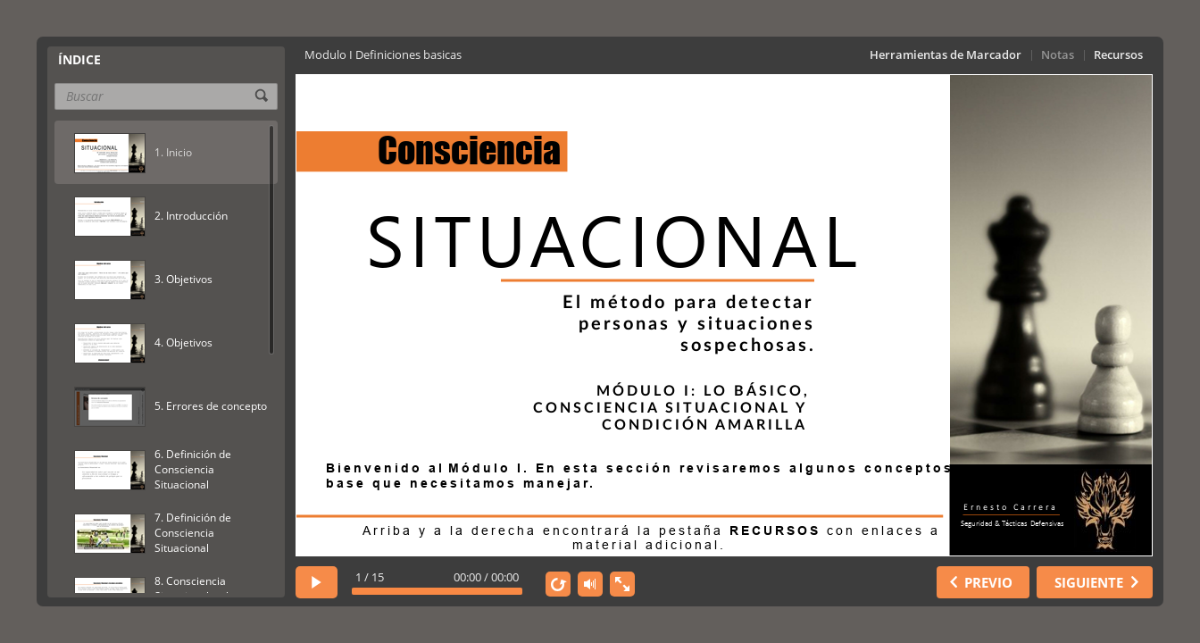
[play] (317, 582)
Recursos (1118, 54)
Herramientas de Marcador (945, 54)
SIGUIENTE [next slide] (1088, 582)
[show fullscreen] (622, 584)
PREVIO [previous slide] (988, 582)
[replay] (558, 584)
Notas (1057, 54)
